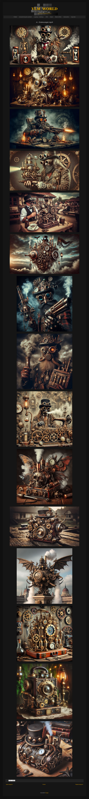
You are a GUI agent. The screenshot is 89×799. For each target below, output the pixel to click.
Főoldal (15, 16)
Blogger (46, 792)
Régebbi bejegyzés (79, 784)
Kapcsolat (73, 16)
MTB (47, 16)
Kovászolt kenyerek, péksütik (25, 16)
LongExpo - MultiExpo (38, 16)
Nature (51, 16)
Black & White (58, 16)
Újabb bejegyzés (9, 784)
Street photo (66, 16)
